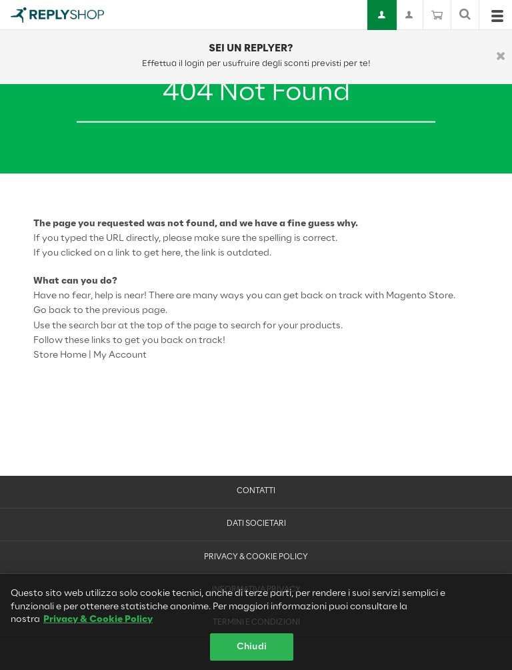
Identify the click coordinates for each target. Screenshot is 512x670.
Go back (52, 311)
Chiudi (252, 652)
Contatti (256, 491)
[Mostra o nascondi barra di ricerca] (465, 15)
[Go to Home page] (57, 15)
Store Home (60, 355)
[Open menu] (497, 19)
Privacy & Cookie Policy (256, 557)
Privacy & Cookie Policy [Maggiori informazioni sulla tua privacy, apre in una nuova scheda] (98, 624)
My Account (120, 355)
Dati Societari (256, 524)
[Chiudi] (500, 57)
